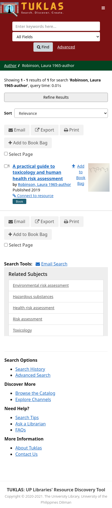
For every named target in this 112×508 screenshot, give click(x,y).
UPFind (13, 7)
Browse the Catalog (35, 393)
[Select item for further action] (6, 166)
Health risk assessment (33, 307)
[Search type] (56, 36)
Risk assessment (27, 319)
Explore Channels (33, 399)
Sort (8, 113)
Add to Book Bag (27, 143)
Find (43, 47)
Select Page (21, 154)
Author (10, 65)
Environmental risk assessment (41, 285)
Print (71, 130)
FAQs (20, 430)
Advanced (66, 46)
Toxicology (22, 330)
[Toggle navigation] (103, 7)
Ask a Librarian (30, 424)
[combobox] (56, 26)
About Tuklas (28, 448)
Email (16, 130)
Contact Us (26, 454)
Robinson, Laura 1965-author (44, 184)
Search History (30, 369)
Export (44, 130)
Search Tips (27, 417)
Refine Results (56, 97)
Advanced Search (32, 375)
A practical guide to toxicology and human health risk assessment (38, 172)
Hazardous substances (33, 296)
